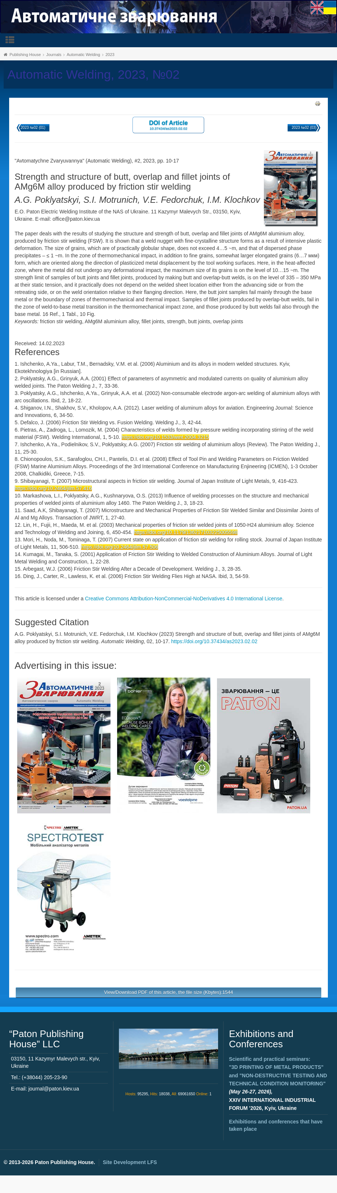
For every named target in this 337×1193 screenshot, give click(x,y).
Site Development (130, 1162)
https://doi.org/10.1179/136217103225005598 (185, 532)
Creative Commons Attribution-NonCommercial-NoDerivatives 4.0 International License (183, 598)
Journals (53, 54)
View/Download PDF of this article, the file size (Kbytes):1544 (168, 992)
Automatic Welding (83, 54)
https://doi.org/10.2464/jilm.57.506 (119, 547)
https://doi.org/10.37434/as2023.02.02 (214, 641)
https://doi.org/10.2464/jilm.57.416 (53, 488)
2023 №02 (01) (32, 128)
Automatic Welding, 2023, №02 (93, 74)
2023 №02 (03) (304, 128)
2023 (109, 54)
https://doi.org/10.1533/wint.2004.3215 (165, 437)
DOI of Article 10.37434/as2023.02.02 (168, 124)
